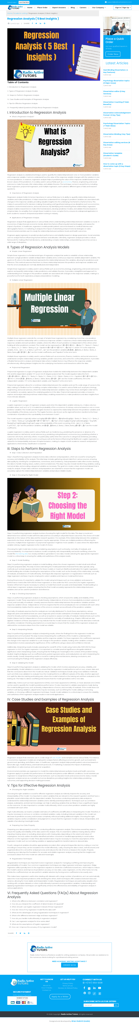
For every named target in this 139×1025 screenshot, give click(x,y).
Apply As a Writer (60, 996)
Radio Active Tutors (69, 1014)
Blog (73, 8)
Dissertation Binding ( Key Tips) (116, 134)
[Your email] (99, 1005)
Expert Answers (59, 8)
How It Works (46, 988)
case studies (56, 758)
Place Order (42, 8)
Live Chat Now (24, 2)
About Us (46, 985)
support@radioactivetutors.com (119, 2)
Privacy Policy (67, 983)
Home (29, 8)
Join (116, 1005)
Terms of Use (68, 986)
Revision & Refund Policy (67, 988)
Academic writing (20, 13)
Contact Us (46, 990)
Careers (83, 8)
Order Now (113, 54)
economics (67, 182)
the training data (22, 554)
